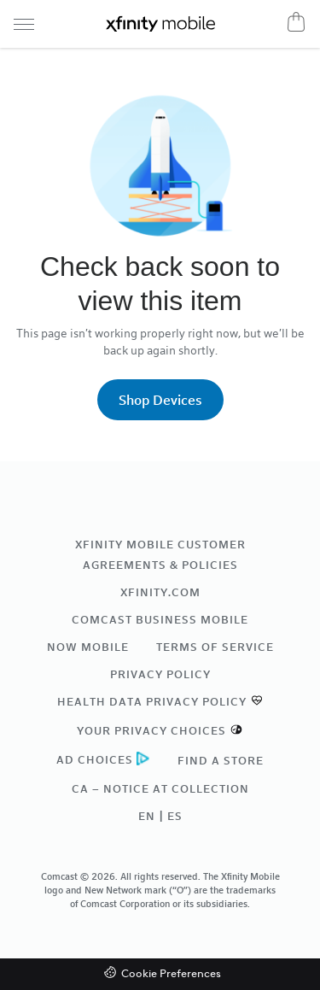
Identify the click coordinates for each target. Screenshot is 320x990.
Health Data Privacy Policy (152, 701)
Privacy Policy (160, 674)
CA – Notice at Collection (160, 788)
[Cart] (296, 21)
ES (175, 815)
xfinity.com (160, 592)
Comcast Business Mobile (160, 619)
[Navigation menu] (24, 24)
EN (146, 815)
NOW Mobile (88, 646)
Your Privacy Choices (151, 730)
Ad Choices (94, 759)
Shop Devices (160, 399)
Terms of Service (215, 646)
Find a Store (220, 760)
